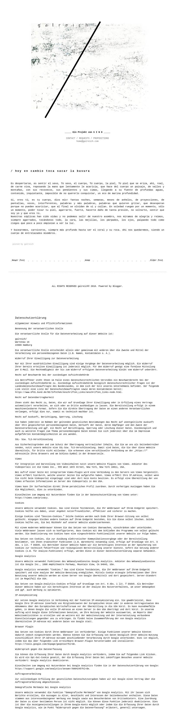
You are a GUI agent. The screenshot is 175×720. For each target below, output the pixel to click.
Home (87, 260)
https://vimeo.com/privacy (31, 498)
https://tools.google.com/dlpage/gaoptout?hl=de (45, 644)
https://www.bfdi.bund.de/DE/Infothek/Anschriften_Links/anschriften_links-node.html (68, 392)
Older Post (156, 260)
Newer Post (18, 260)
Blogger (117, 286)
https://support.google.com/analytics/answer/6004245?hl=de (52, 669)
